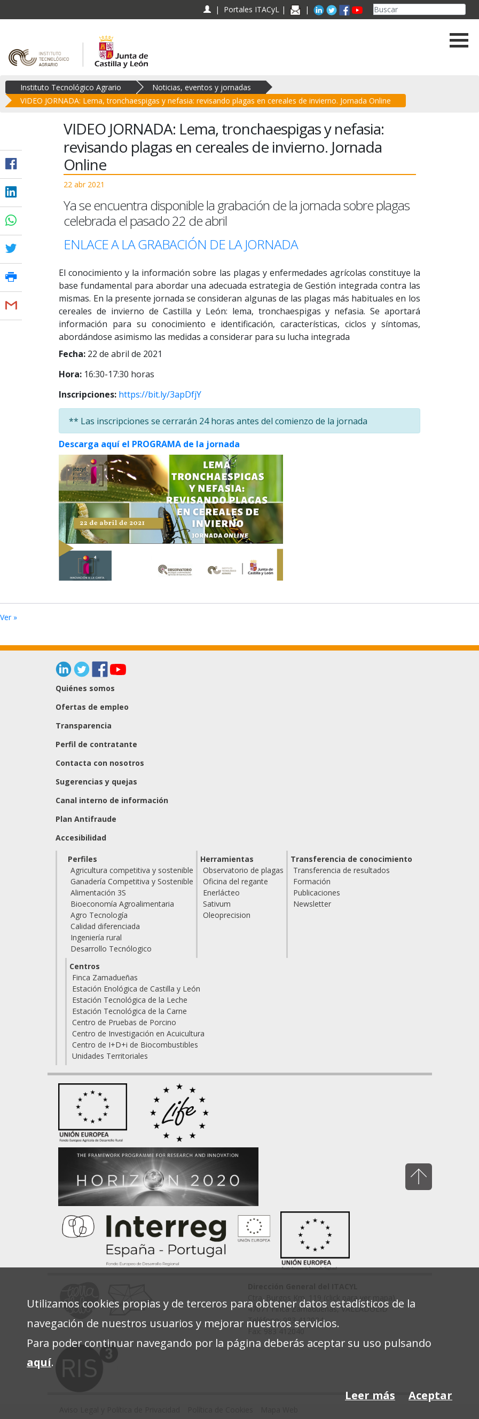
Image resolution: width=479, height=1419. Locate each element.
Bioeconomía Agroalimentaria (122, 904)
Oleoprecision (226, 915)
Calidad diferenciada (105, 926)
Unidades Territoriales (110, 1056)
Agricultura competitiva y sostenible (131, 870)
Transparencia (84, 725)
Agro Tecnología (99, 915)
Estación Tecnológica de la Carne (129, 1011)
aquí (39, 1362)
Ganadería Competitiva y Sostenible (131, 881)
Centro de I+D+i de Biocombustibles (135, 1045)
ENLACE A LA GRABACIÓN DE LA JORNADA (182, 244)
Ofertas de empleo (92, 707)
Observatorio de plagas (243, 870)
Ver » (8, 617)
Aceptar (430, 1395)
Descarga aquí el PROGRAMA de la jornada (149, 444)
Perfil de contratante (96, 744)
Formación (312, 881)
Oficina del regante (235, 881)
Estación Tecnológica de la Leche (129, 1000)
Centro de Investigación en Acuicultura (138, 1033)
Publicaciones (316, 892)
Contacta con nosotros (100, 763)
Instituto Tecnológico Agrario (70, 87)
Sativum (217, 904)
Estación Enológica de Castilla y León (136, 989)
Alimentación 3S (98, 892)
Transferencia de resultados (341, 870)
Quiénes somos (85, 688)
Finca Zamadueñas (105, 977)
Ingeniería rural (96, 937)
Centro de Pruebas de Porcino (124, 1022)
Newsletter (312, 904)
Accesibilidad (81, 838)
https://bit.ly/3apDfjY (160, 394)
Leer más (370, 1395)
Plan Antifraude (86, 819)
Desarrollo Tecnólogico (111, 949)
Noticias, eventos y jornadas (201, 87)
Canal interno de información (112, 800)
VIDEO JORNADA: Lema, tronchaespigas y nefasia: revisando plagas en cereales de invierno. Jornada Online (205, 101)
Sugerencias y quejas (96, 781)
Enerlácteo (221, 892)
